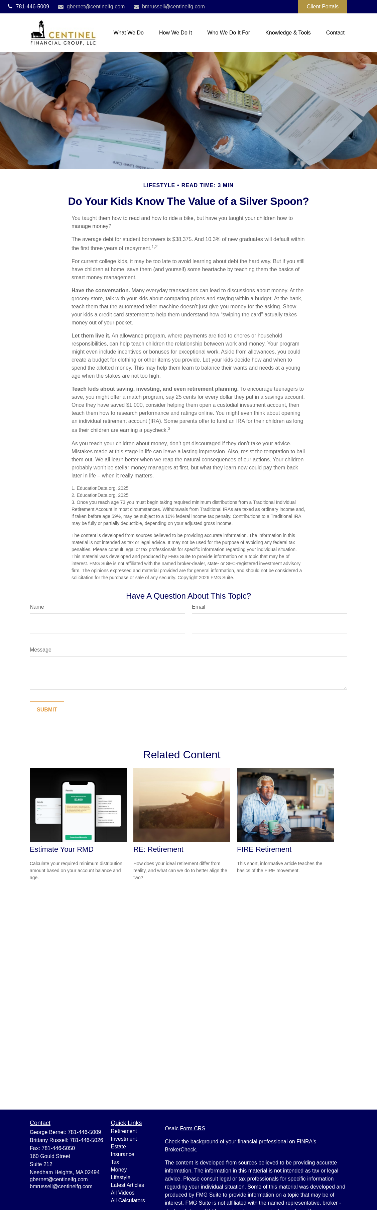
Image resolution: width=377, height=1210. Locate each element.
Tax (115, 1162)
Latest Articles (127, 1185)
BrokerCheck (180, 1149)
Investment (124, 1139)
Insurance (122, 1154)
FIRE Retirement (264, 849)
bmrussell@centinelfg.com (169, 6)
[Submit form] (47, 709)
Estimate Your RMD (62, 849)
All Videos (123, 1193)
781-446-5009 (28, 6)
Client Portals (323, 6)
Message (40, 650)
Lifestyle (121, 1177)
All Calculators (128, 1200)
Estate (118, 1146)
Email (198, 607)
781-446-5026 (86, 1140)
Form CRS (193, 1128)
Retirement (124, 1131)
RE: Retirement (158, 849)
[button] (128, 33)
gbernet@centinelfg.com (91, 6)
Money (119, 1170)
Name (37, 607)
